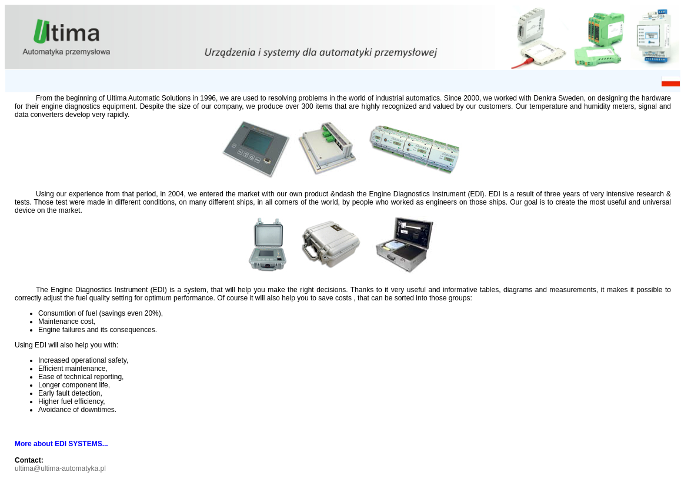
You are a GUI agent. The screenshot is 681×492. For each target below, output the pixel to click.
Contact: (29, 460)
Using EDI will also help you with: (66, 345)
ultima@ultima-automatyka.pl (60, 468)
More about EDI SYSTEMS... (61, 444)
